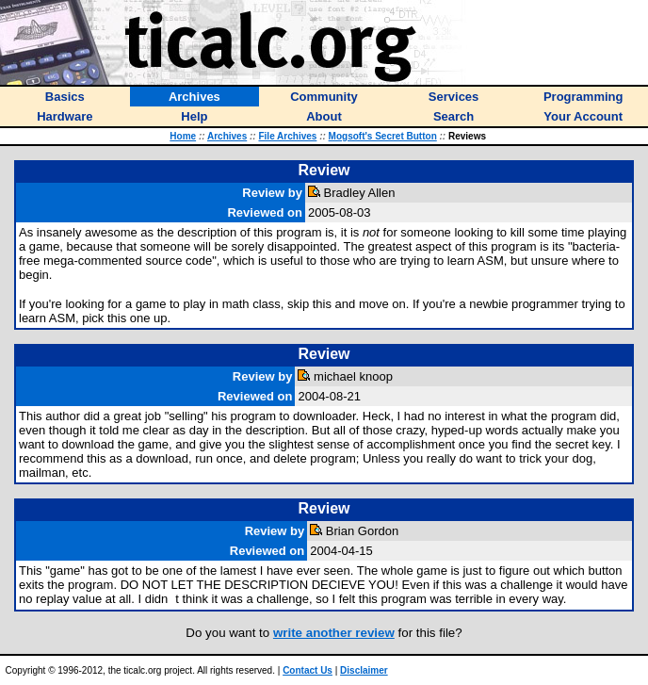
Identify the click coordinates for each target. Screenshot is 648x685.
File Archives (287, 136)
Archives (227, 136)
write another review (334, 633)
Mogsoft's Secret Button (383, 136)
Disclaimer (364, 670)
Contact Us (307, 670)
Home (183, 136)
